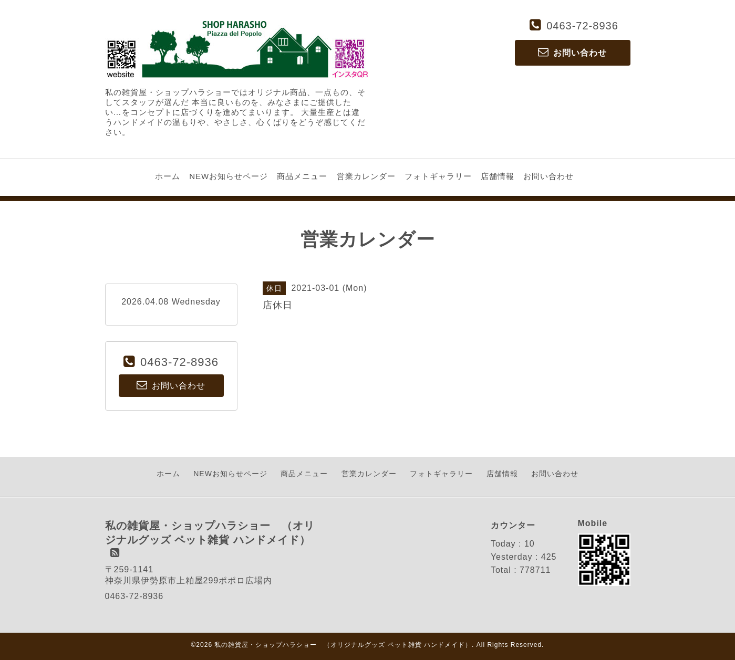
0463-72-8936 (582, 26)
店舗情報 (497, 176)
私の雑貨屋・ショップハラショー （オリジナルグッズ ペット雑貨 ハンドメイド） (343, 644)
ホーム (167, 176)
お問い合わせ (548, 176)
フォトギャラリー (438, 176)
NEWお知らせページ (228, 176)
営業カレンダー (366, 176)
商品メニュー (302, 176)
